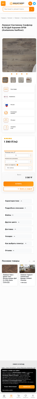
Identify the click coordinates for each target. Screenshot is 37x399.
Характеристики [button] (14, 201)
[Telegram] (34, 3)
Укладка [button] (10, 238)
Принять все (26, 386)
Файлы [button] (9, 216)
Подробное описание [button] (16, 209)
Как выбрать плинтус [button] (16, 245)
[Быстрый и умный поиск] (16, 9)
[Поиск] (31, 9)
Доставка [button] (11, 230)
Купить (18, 184)
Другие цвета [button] (12, 223)
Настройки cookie (7, 390)
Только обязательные (10, 386)
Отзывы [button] (10, 252)
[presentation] (30, 263)
